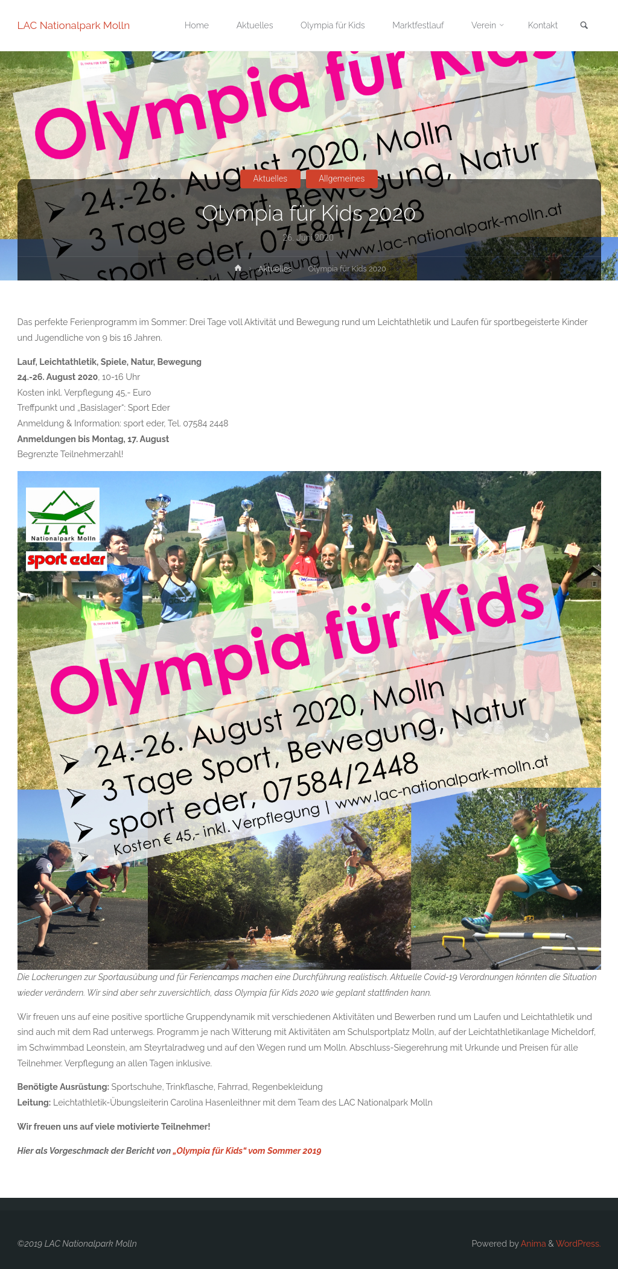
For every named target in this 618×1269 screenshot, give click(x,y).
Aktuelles (270, 178)
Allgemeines (342, 178)
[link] (584, 26)
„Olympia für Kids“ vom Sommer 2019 (247, 1151)
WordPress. (578, 1243)
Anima (532, 1243)
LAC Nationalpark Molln (74, 25)
